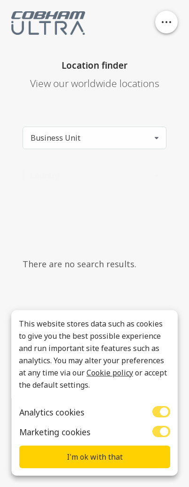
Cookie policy (110, 372)
